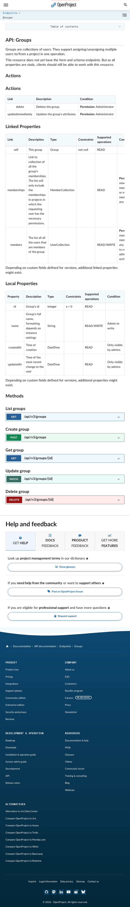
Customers (71, 684)
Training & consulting (76, 776)
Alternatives (15, 804)
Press (68, 705)
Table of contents (64, 26)
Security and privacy (16, 712)
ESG (67, 677)
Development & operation (25, 733)
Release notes (13, 783)
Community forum (74, 769)
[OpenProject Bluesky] (83, 892)
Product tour (12, 670)
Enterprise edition (15, 705)
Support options (14, 691)
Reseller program (74, 691)
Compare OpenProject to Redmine (23, 861)
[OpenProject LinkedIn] (61, 892)
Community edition (16, 698)
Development (13, 769)
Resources (72, 733)
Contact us (93, 881)
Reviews (10, 719)
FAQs (68, 747)
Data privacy (66, 881)
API (7, 776)
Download (11, 747)
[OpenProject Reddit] (76, 892)
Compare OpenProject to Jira (21, 818)
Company (71, 662)
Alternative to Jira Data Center (22, 811)
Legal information (48, 881)
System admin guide (16, 762)
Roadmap (10, 740)
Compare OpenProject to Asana (22, 825)
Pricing (9, 677)
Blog (67, 783)
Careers (69, 698)
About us (69, 670)
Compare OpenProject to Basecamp (24, 854)
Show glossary (65, 567)
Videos (68, 762)
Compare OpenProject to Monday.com (26, 840)
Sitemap (80, 881)
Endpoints (10, 13)
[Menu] (6, 5)
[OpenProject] (8, 646)
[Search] (125, 5)
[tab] (20, 541)
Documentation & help (76, 740)
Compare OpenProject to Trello (22, 833)
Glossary (69, 755)
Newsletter (71, 712)
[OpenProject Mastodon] (54, 892)
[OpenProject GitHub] (46, 892)
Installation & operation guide (21, 755)
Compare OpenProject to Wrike (22, 847)
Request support (65, 616)
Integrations (12, 684)
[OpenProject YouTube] (68, 892)
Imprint (32, 881)
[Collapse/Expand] (124, 15)
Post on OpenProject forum (65, 591)
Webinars (70, 790)
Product (11, 662)
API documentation (45, 646)
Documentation (22, 646)
